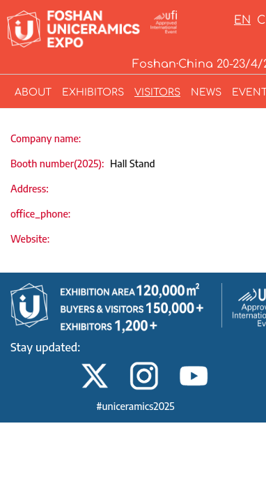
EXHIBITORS (93, 92)
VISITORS (157, 92)
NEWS (206, 92)
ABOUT (33, 92)
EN (242, 20)
